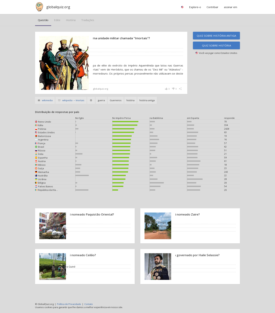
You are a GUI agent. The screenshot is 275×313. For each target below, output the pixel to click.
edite (57, 20)
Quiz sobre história (216, 45)
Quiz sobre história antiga (216, 35)
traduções (87, 20)
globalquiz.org (58, 7)
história (71, 20)
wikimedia (47, 104)
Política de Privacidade (69, 304)
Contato (88, 304)
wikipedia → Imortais (73, 104)
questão (43, 20)
